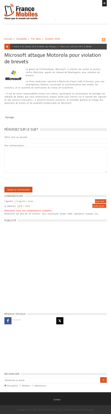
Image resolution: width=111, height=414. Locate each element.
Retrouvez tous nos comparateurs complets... (28, 210)
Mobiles (26, 385)
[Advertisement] (55, 25)
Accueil (8, 39)
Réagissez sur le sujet (21, 129)
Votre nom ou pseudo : (16, 137)
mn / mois (27, 201)
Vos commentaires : (14, 145)
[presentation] (28, 179)
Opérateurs (40, 385)
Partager (9, 117)
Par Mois (36, 39)
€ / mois (25, 205)
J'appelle (8, 201)
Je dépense (10, 205)
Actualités (21, 39)
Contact (57, 399)
